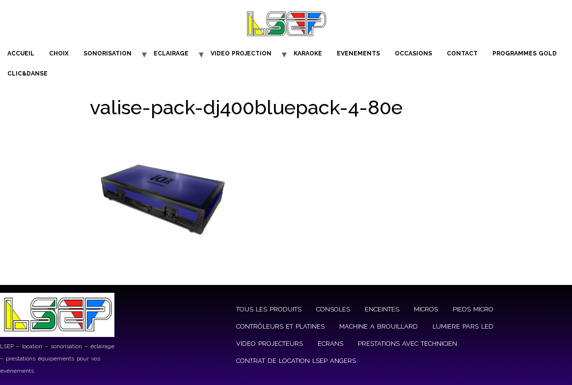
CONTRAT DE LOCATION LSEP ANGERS (296, 360)
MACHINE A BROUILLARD (378, 326)
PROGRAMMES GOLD (524, 53)
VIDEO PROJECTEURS (269, 343)
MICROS (426, 309)
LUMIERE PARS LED (463, 326)
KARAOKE (308, 53)
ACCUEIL (20, 53)
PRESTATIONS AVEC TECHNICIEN (407, 343)
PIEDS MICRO (473, 309)
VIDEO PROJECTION (241, 53)
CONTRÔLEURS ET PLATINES (280, 326)
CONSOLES (333, 309)
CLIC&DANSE (27, 73)
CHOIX (59, 53)
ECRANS (330, 343)
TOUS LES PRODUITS (268, 309)
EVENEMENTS (358, 53)
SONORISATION (107, 53)
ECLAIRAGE (171, 53)
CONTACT (462, 53)
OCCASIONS (413, 53)
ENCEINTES (382, 309)
